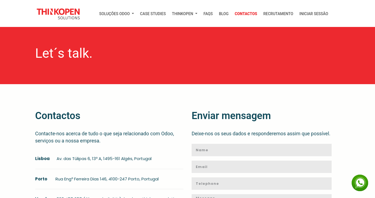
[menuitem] (116, 14)
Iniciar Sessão (313, 14)
